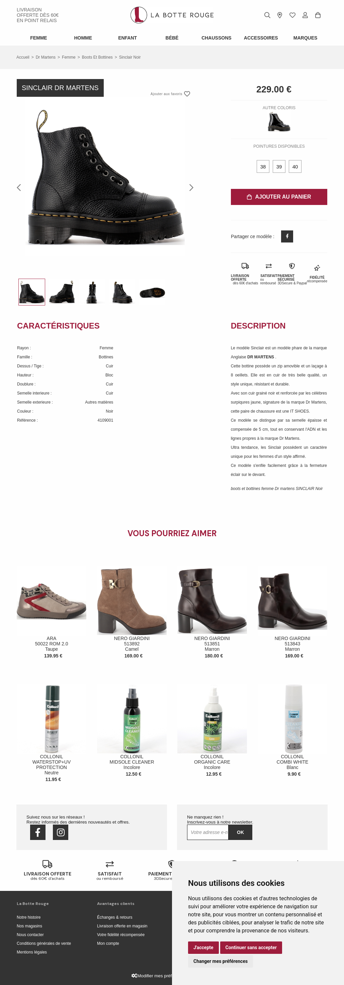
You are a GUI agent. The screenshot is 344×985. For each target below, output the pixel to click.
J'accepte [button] (203, 947)
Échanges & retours (114, 917)
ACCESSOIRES (261, 38)
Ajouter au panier (279, 197)
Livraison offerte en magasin (122, 926)
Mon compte (108, 943)
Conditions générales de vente (44, 943)
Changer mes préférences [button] (220, 961)
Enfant (127, 38)
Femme (38, 38)
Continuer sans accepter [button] (251, 947)
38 (263, 166)
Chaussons (216, 38)
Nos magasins (29, 926)
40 (295, 166)
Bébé (172, 38)
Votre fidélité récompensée (121, 934)
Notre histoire (28, 917)
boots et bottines (97, 57)
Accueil (22, 57)
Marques (305, 38)
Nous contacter (30, 934)
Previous (21, 187)
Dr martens (46, 57)
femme (69, 57)
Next (189, 187)
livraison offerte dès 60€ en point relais (38, 15)
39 (279, 166)
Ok (240, 832)
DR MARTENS (261, 357)
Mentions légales (32, 952)
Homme (83, 38)
